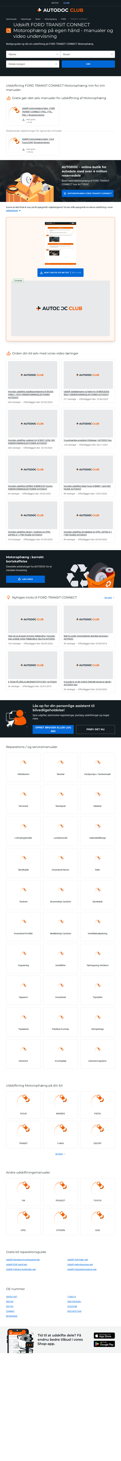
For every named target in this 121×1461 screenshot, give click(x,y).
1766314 (71, 1296)
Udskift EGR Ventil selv (16, 1264)
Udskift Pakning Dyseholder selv (21, 1269)
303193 (9, 1306)
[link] (32, 115)
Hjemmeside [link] (11, 19)
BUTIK (55, 3)
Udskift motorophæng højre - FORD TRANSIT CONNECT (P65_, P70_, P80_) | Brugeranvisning (38, 111)
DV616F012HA (74, 1311)
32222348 (72, 1306)
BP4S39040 (11, 1316)
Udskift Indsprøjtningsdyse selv (82, 1269)
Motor (37, 19)
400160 (9, 1301)
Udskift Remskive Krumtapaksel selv (23, 1259)
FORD (63, 19)
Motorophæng (51, 19)
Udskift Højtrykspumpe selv (80, 1264)
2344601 (10, 1311)
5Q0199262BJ (74, 1301)
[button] (60, 308)
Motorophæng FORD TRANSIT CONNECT (90, 193)
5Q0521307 (11, 1296)
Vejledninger (26, 19)
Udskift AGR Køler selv (77, 1259)
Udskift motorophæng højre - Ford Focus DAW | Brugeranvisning (38, 141)
